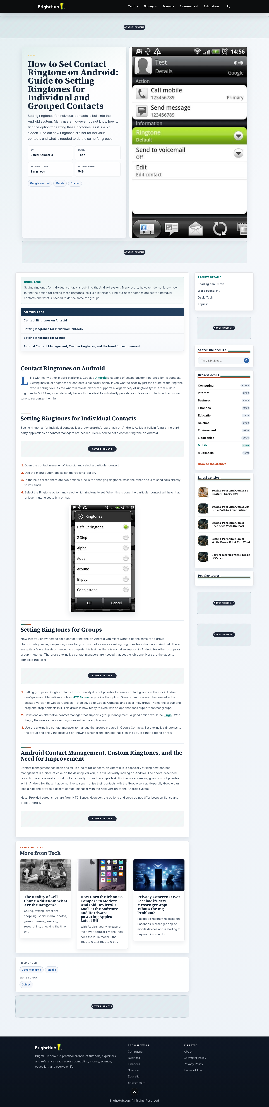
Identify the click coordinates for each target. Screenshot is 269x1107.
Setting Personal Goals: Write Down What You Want (231, 540)
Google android (40, 183)
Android (101, 377)
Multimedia (224, 453)
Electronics (224, 438)
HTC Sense (81, 697)
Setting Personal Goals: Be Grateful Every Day (230, 492)
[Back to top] (135, 1092)
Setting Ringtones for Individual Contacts (53, 329)
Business (224, 400)
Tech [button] (133, 6)
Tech (31, 55)
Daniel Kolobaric (41, 155)
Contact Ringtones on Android (45, 320)
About (188, 1051)
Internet (224, 393)
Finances (224, 408)
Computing (224, 385)
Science (168, 6)
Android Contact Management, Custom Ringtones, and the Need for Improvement (82, 346)
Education (211, 6)
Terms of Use (193, 1070)
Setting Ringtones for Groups (44, 338)
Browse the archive (212, 464)
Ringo (168, 715)
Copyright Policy (195, 1058)
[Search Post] (246, 360)
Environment (189, 6)
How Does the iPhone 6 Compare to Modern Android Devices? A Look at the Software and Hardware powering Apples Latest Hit (102, 908)
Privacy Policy (193, 1064)
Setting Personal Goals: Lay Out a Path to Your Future (230, 508)
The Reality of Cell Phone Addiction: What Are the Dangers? (45, 900)
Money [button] (150, 6)
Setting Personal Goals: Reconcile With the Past (228, 524)
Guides (75, 183)
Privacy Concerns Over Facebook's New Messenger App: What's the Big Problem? (158, 904)
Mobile (60, 183)
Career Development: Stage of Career (231, 556)
